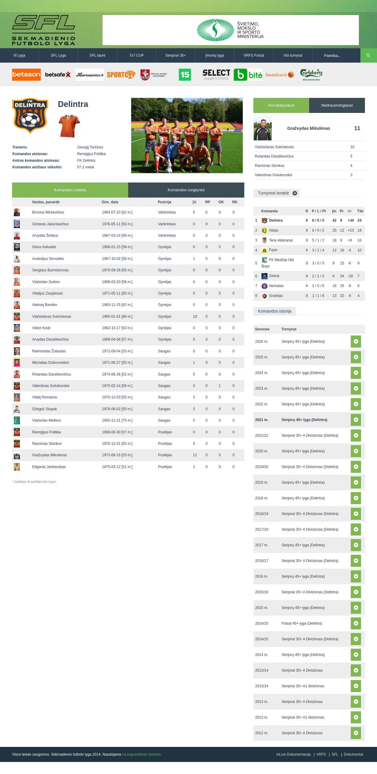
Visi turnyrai (293, 55)
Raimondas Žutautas (49, 351)
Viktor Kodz (41, 328)
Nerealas (272, 286)
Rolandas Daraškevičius (51, 374)
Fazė (269, 250)
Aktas (269, 230)
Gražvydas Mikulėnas (49, 455)
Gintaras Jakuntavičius (50, 224)
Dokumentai (353, 754)
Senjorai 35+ (176, 55)
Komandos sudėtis (70, 190)
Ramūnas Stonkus (47, 444)
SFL (334, 754)
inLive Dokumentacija (293, 754)
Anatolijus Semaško (48, 259)
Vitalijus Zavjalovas (47, 293)
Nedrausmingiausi (337, 105)
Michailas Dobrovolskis (50, 362)
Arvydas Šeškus (45, 235)
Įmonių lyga (214, 55)
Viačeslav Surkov (46, 282)
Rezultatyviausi (281, 105)
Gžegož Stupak (44, 409)
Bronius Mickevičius (48, 212)
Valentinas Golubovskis (51, 386)
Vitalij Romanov (44, 397)
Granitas (272, 296)
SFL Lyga (58, 55)
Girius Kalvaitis (44, 247)
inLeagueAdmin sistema (141, 754)
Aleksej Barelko (44, 305)
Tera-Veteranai (277, 240)
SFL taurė (97, 55)
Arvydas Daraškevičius (50, 339)
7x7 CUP (136, 55)
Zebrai (270, 276)
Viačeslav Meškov (46, 420)
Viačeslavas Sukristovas (51, 316)
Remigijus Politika (46, 432)
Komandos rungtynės (186, 190)
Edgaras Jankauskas (49, 467)
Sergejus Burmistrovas (50, 270)
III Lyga (19, 55)
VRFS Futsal (253, 55)
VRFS (321, 754)
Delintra (272, 220)
